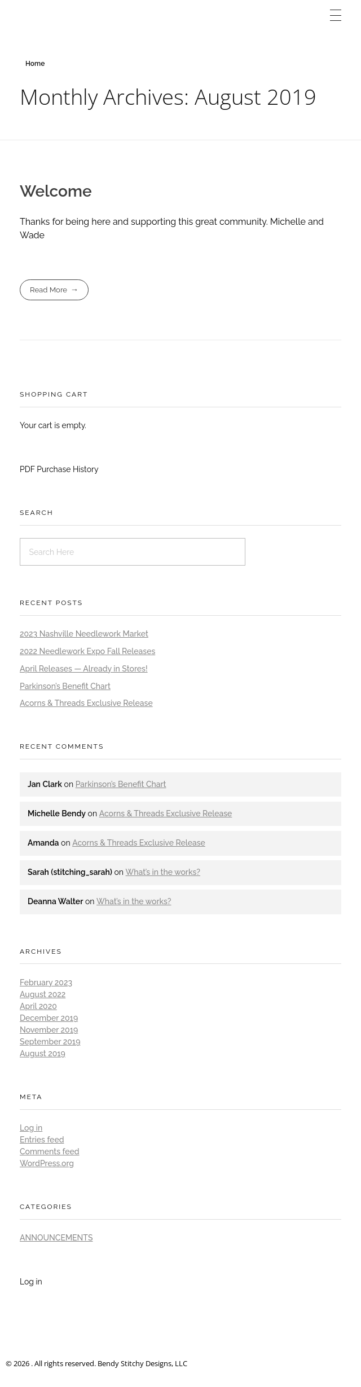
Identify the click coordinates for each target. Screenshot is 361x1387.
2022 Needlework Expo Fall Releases (87, 651)
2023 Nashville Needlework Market (84, 633)
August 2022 (42, 994)
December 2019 (49, 1018)
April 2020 (38, 1006)
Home (35, 64)
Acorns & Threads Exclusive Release (86, 703)
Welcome (56, 191)
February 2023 (46, 982)
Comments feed (50, 1151)
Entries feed (42, 1139)
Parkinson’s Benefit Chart (65, 686)
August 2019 (42, 1053)
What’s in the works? (163, 872)
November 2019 (49, 1029)
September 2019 (50, 1041)
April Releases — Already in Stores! (84, 668)
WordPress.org (47, 1163)
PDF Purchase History (59, 469)
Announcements (56, 1237)
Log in (31, 1127)
